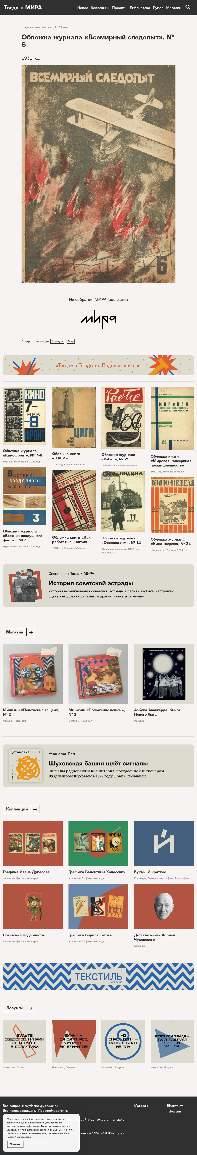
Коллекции (100, 7)
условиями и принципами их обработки (29, 1129)
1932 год (133, 549)
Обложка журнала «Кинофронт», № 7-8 (22, 453)
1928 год (34, 462)
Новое (82, 7)
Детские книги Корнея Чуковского (154, 938)
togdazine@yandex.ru (41, 1105)
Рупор (158, 7)
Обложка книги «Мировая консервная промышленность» (171, 461)
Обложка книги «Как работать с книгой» (71, 540)
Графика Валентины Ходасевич (96, 873)
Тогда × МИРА (23, 8)
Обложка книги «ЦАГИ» (66, 456)
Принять (15, 1144)
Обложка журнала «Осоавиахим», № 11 (121, 541)
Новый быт (107, 553)
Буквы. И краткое (150, 873)
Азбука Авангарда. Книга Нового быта (157, 713)
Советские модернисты (24, 936)
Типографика (182, 879)
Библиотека (140, 7)
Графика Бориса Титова (90, 936)
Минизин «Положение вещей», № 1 (96, 713)
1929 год (106, 465)
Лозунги (20, 1069)
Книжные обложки (74, 465)
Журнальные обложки (37, 27)
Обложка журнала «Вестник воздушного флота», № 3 (22, 536)
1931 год (61, 27)
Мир (71, 341)
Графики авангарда (27, 879)
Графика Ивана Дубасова (26, 873)
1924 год (182, 550)
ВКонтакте (175, 1105)
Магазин (173, 7)
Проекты (119, 7)
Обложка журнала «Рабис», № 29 (118, 457)
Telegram (174, 1111)
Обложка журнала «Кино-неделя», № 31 (171, 542)
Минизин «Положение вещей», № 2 (31, 713)
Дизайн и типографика (161, 879)
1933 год (57, 465)
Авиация (57, 341)
